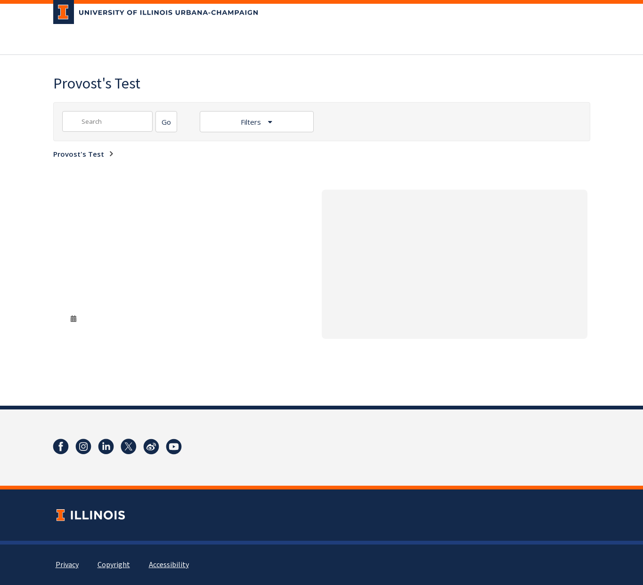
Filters (252, 122)
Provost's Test (78, 154)
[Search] (166, 121)
